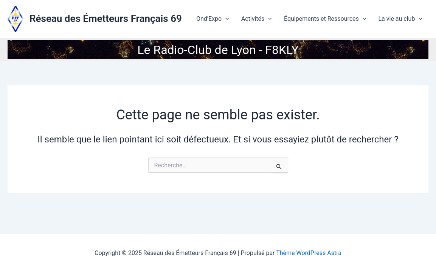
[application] (225, 19)
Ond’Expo (212, 19)
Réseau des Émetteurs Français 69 (105, 18)
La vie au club (400, 19)
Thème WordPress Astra (308, 253)
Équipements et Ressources (325, 19)
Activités (256, 19)
